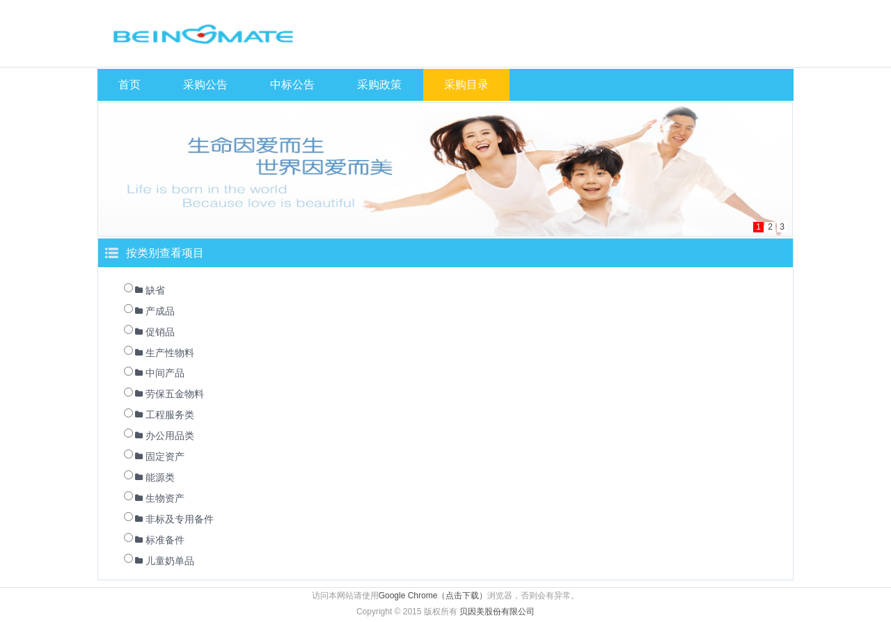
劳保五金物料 (174, 393)
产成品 (160, 311)
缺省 (155, 290)
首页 (129, 84)
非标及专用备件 (179, 519)
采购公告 (205, 84)
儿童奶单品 (169, 560)
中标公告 (292, 84)
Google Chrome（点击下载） (433, 595)
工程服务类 (169, 414)
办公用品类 (169, 435)
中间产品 (164, 372)
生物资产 (164, 498)
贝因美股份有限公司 (497, 611)
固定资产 (164, 456)
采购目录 (466, 84)
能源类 (160, 477)
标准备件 (164, 539)
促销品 (160, 331)
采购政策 (379, 84)
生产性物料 (169, 352)
